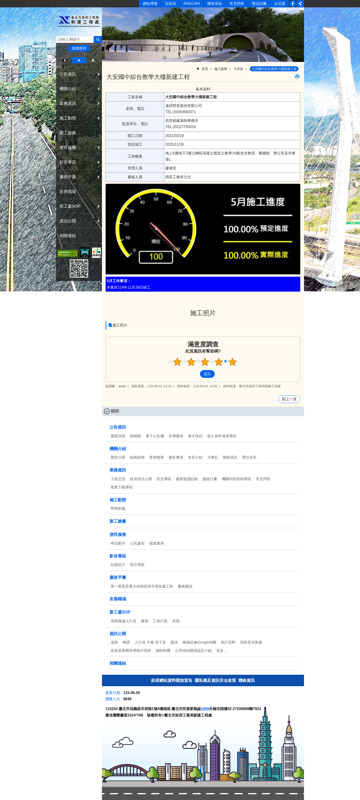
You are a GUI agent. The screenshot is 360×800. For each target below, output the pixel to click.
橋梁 (126, 642)
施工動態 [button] (67, 118)
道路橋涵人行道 (123, 621)
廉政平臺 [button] (67, 177)
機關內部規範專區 (236, 479)
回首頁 (170, 4)
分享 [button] (300, 3)
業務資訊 (118, 470)
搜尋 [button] (98, 39)
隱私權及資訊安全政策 (215, 680)
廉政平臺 (118, 577)
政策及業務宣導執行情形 (131, 650)
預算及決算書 (251, 642)
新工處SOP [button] (70, 206)
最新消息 (118, 436)
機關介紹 (118, 448)
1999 (205, 709)
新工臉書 (292, 3)
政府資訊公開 (141, 479)
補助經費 (163, 650)
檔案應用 (156, 543)
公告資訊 (118, 427)
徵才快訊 (195, 436)
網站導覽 (150, 4)
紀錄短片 (118, 565)
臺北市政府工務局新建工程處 (79, 21)
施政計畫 (209, 479)
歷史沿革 (118, 457)
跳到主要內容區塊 (2, 2)
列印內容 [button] (297, 76)
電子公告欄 (155, 436)
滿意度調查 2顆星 (191, 361)
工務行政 (160, 621)
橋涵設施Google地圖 (200, 642)
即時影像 (118, 508)
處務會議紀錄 (187, 479)
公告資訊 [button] (67, 74)
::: (58, 67)
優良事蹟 (176, 457)
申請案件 (118, 543)
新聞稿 (135, 436)
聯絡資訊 (230, 457)
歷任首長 (249, 457)
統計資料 (228, 642)
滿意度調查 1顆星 (177, 361)
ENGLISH (192, 4)
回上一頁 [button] (289, 399)
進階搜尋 (79, 48)
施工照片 (203, 313)
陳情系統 (214, 4)
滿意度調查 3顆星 (205, 361)
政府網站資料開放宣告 (171, 680)
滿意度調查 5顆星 (232, 361)
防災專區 (164, 479)
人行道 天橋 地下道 (150, 642)
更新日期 (112, 693)
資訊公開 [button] (67, 221)
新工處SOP (120, 612)
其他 (176, 621)
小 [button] (65, 60)
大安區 (238, 69)
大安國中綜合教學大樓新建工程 (274, 69)
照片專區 (137, 565)
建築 (144, 621)
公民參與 (137, 543)
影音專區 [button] (67, 162)
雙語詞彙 (259, 4)
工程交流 (118, 479)
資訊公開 (118, 633)
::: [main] (108, 67)
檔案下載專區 (122, 487)
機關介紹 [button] (67, 88)
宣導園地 (176, 436)
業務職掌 (156, 457)
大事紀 (212, 457)
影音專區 (118, 556)
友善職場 (67, 191)
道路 (114, 642)
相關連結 (67, 235)
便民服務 (118, 534)
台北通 (279, 4)
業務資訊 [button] (67, 103)
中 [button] (79, 60)
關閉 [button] (115, 411)
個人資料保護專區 (221, 436)
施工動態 (220, 69)
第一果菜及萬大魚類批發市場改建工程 (142, 586)
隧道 (174, 642)
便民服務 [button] (67, 147)
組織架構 (137, 457)
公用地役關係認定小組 (193, 650)
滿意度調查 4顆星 (218, 361)
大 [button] (93, 60)
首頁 (205, 69)
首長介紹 (195, 457)
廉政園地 (185, 586)
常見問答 (237, 4)
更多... (221, 650)
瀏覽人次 (112, 699)
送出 (195, 374)
